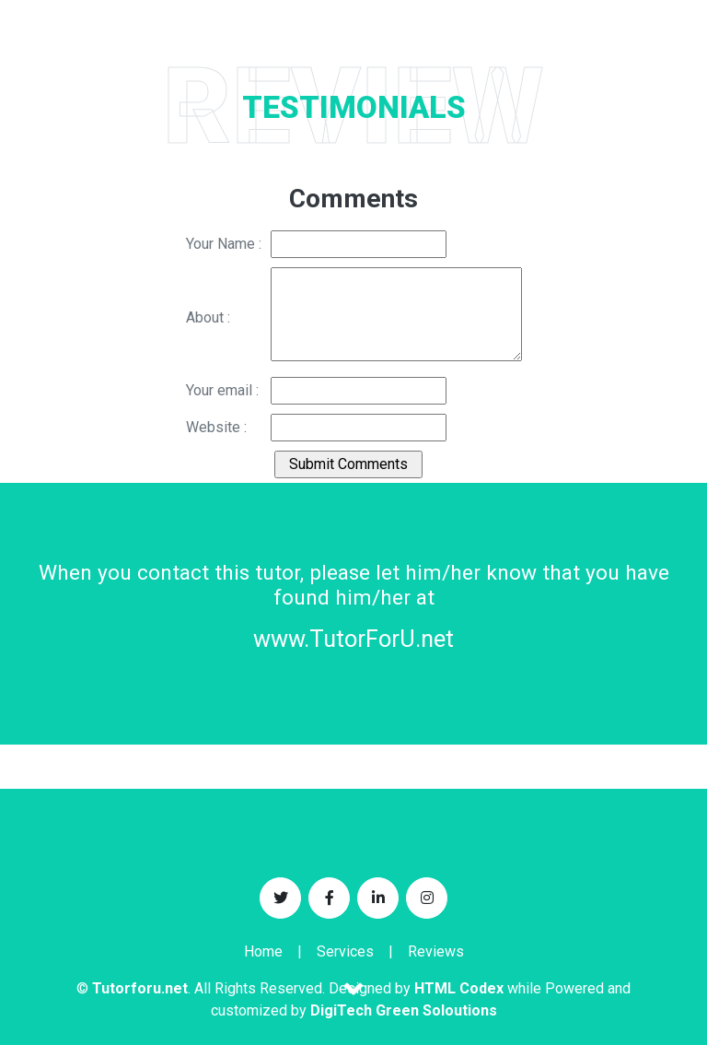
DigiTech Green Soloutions (403, 1010)
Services (345, 951)
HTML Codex (459, 988)
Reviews (436, 951)
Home (263, 951)
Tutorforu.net (140, 988)
